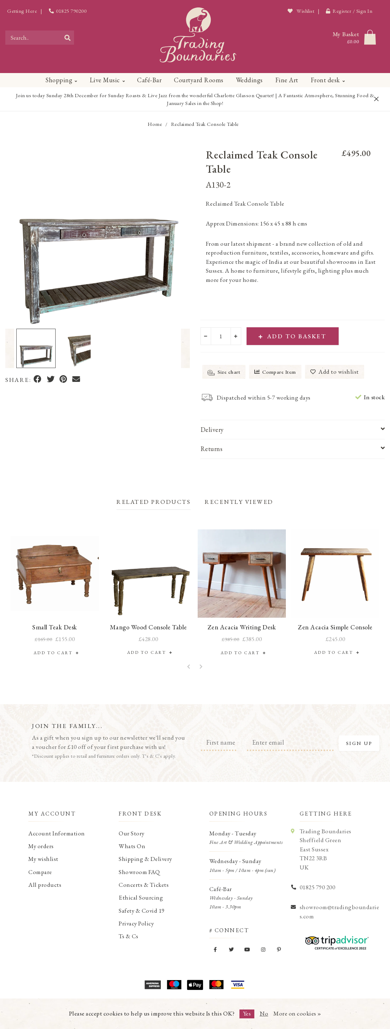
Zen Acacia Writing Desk (242, 627)
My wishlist (43, 859)
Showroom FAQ (139, 872)
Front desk (325, 80)
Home (155, 124)
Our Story (132, 833)
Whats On (132, 846)
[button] (9, 348)
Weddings (249, 80)
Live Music (105, 80)
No (264, 1013)
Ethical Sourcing (141, 897)
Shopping (58, 80)
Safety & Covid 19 (142, 910)
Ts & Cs (129, 936)
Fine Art (286, 80)
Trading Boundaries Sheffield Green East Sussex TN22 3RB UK (325, 849)
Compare (40, 872)
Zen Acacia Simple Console (335, 627)
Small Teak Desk (54, 627)
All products (44, 885)
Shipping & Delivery (145, 859)
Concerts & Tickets (144, 885)
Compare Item (275, 371)
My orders (41, 846)
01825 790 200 (317, 887)
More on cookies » (297, 1013)
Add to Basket (292, 336)
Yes (247, 1013)
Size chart (224, 372)
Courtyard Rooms (199, 80)
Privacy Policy (136, 923)
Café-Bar (149, 80)
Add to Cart (55, 653)
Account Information (56, 833)
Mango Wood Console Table (148, 627)
